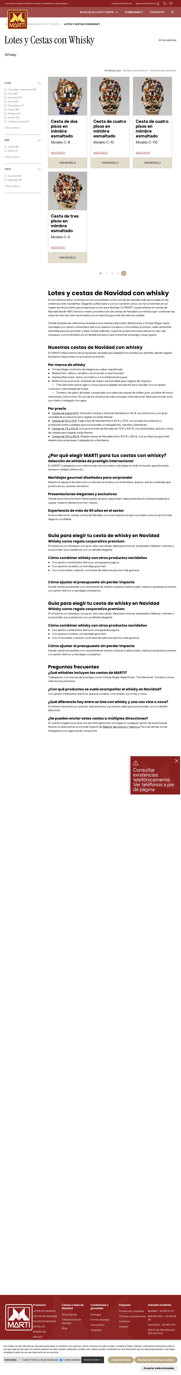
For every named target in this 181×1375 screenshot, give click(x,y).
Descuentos (97, 1324)
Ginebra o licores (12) (17, 121)
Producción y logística (131, 1311)
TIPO (23, 169)
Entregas (96, 1314)
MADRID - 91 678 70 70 (161, 1311)
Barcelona (119, 726)
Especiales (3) (13, 180)
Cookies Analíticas (71, 1360)
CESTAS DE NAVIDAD (45, 1316)
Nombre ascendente (135, 70)
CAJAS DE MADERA (44, 1321)
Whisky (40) (13, 113)
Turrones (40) (13, 97)
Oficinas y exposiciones (132, 1316)
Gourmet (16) (13, 176)
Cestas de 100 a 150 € (65, 436)
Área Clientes (69, 1314)
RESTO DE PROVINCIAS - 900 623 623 (162, 1331)
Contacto (124, 1321)
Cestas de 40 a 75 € (64, 420)
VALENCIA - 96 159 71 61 (161, 1324)
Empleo (123, 1326)
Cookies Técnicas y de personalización (40, 1360)
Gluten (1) (11, 151)
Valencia (134, 726)
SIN (23, 140)
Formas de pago (100, 1319)
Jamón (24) (12, 117)
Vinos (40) (11, 101)
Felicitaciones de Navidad (71, 1321)
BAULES (37, 1336)
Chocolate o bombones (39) (20, 89)
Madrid (107, 726)
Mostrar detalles (92, 1360)
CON (23, 83)
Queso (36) (12, 109)
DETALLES (39, 1326)
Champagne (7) (14, 105)
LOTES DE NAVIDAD (44, 1311)
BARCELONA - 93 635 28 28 (162, 1318)
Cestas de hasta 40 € (65, 413)
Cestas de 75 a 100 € (65, 428)
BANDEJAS (39, 1331)
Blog (64, 1328)
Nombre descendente (163, 70)
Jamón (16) (12, 147)
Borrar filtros (12, 127)
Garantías (96, 1330)
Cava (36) (11, 93)
